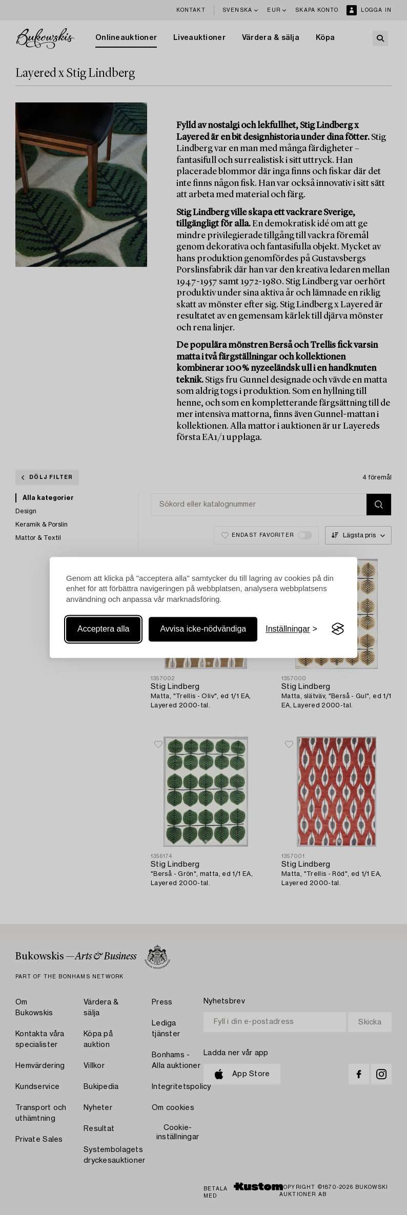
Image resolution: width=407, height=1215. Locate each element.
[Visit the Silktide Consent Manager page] (337, 629)
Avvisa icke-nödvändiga (203, 628)
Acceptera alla (103, 628)
